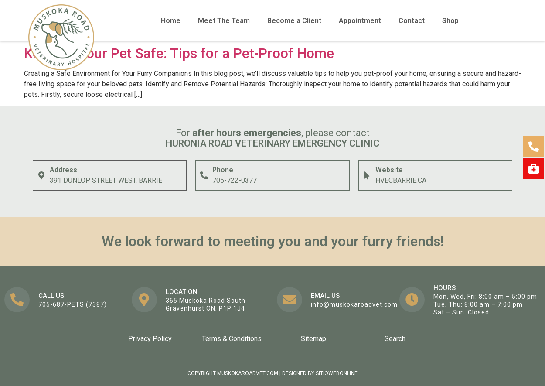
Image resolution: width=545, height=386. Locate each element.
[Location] (144, 299)
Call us (51, 296)
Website (389, 170)
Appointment (360, 21)
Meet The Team (224, 21)
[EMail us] (289, 299)
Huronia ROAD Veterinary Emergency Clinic (272, 143)
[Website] (367, 175)
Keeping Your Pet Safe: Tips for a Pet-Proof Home (179, 53)
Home (171, 21)
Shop (450, 21)
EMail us (325, 296)
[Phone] (204, 175)
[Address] (41, 175)
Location (182, 292)
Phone (222, 170)
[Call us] (17, 299)
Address (63, 170)
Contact (412, 21)
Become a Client (294, 21)
